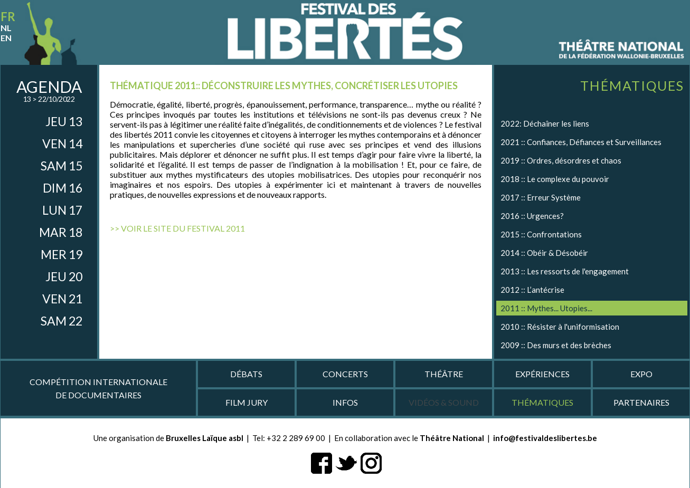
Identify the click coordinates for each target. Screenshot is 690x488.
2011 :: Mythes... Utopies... (546, 308)
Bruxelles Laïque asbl (204, 438)
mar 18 (60, 232)
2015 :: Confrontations (541, 234)
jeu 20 (63, 276)
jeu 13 (63, 121)
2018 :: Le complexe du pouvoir (554, 179)
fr (8, 16)
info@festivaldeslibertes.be (545, 438)
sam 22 (61, 321)
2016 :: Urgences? (532, 216)
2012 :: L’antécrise (532, 289)
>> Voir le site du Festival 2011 (177, 228)
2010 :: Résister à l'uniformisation (559, 326)
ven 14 (62, 143)
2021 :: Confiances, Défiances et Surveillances (580, 142)
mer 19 (61, 254)
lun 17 (62, 210)
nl (6, 28)
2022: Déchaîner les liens (544, 123)
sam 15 (61, 165)
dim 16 (62, 188)
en (6, 38)
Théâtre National (452, 438)
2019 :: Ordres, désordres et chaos (560, 160)
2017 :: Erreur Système (540, 197)
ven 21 (62, 298)
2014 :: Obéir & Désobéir (544, 252)
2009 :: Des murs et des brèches (555, 345)
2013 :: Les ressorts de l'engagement (564, 271)
